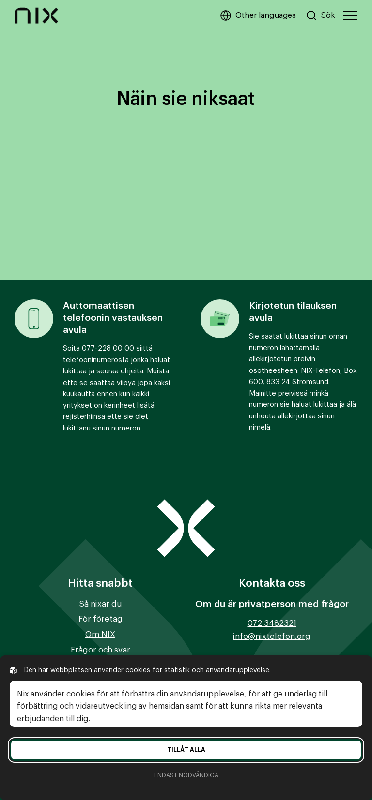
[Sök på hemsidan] (320, 15)
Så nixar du (100, 604)
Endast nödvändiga (186, 775)
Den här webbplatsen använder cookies (87, 670)
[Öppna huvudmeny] (350, 15)
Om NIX (100, 634)
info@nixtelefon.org (271, 636)
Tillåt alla (186, 750)
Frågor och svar (100, 650)
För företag (100, 619)
